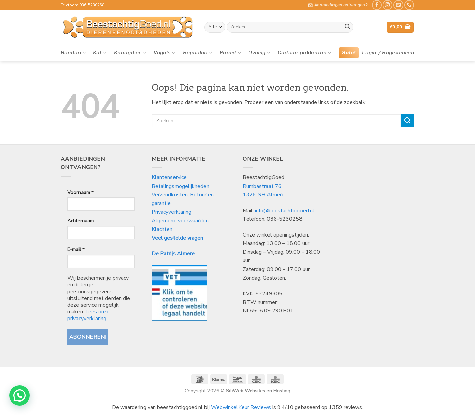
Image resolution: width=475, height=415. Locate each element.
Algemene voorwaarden (180, 220)
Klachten (162, 229)
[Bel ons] (409, 5)
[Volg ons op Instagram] (387, 5)
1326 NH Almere (264, 194)
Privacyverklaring (171, 212)
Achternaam (80, 220)
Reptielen (197, 52)
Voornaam (80, 192)
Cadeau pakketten (304, 52)
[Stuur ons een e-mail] (398, 5)
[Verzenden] (347, 27)
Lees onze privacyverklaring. (88, 315)
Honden (73, 52)
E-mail (75, 249)
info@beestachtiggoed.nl (284, 210)
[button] (338, 5)
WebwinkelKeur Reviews (241, 407)
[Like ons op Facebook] (377, 5)
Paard (230, 52)
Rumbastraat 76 (262, 186)
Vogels (164, 52)
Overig (259, 52)
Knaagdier (130, 52)
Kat (99, 52)
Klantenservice (170, 177)
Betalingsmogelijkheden (180, 186)
